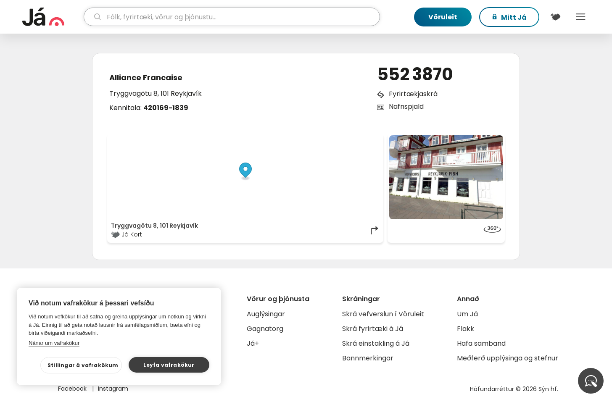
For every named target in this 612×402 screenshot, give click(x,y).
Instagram (113, 388)
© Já (293, 139)
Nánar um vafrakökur (54, 343)
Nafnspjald (406, 106)
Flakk (465, 329)
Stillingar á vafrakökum (83, 365)
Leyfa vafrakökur (168, 364)
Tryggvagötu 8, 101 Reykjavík (155, 93)
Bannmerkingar (367, 358)
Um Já (467, 314)
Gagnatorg (265, 329)
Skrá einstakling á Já (375, 343)
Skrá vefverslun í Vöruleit (383, 314)
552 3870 (415, 74)
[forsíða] (52, 17)
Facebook (73, 388)
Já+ (253, 343)
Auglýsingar (266, 314)
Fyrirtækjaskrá (413, 94)
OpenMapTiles (363, 139)
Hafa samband (481, 343)
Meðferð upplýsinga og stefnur (507, 358)
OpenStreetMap (323, 139)
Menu (580, 17)
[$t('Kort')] (555, 17)
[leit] (232, 17)
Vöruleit (442, 17)
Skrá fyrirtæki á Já (372, 329)
